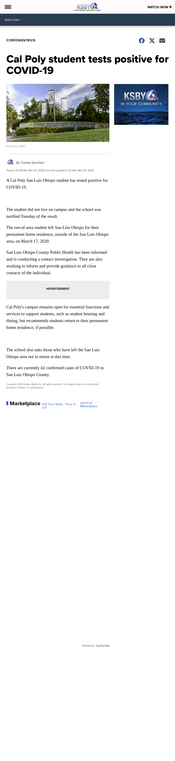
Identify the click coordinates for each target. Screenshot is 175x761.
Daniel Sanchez (32, 162)
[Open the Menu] (7, 7)
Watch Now (159, 7)
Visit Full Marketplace (88, 405)
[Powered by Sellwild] (102, 645)
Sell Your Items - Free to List (59, 406)
